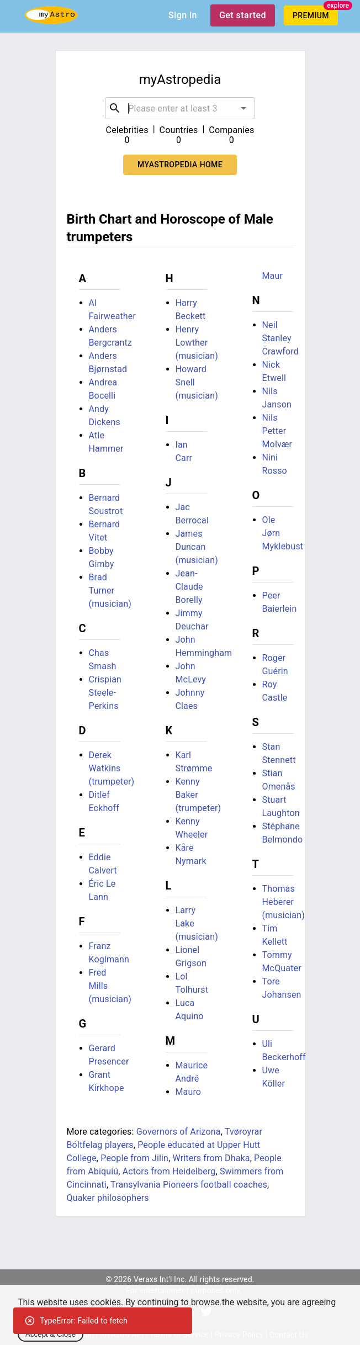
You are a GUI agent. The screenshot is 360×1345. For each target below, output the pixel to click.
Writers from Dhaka (211, 1158)
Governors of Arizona (178, 1131)
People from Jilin (134, 1158)
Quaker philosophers (108, 1198)
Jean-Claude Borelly (189, 586)
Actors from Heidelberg (169, 1171)
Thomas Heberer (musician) (283, 901)
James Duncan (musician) (197, 546)
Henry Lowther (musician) (197, 342)
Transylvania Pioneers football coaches (188, 1184)
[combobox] (180, 108)
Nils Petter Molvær (277, 430)
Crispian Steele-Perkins (105, 692)
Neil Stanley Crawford (280, 338)
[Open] (243, 108)
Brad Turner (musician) (110, 590)
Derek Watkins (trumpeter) (112, 768)
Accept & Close (50, 1334)
